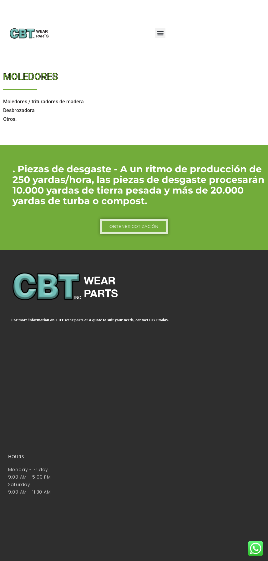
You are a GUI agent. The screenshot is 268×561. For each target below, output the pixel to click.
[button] (160, 33)
